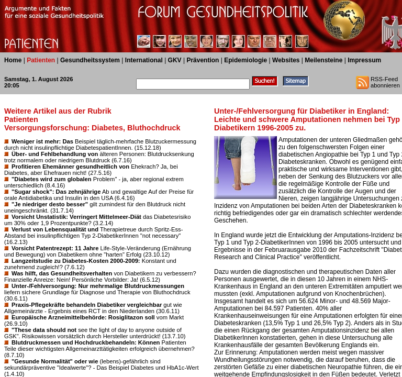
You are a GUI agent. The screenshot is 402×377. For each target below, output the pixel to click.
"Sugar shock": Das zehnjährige (56, 191)
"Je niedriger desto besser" (50, 204)
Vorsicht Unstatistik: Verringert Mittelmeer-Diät (76, 217)
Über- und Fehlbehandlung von (55, 154)
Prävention (202, 60)
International (144, 60)
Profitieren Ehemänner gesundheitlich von (70, 166)
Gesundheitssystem (90, 60)
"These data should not (44, 330)
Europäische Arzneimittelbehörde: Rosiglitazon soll (83, 317)
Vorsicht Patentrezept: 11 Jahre (55, 248)
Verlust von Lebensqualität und (55, 229)
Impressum (364, 60)
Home (12, 60)
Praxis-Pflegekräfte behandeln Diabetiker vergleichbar (87, 305)
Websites (285, 60)
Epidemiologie (245, 60)
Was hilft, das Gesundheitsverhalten (62, 273)
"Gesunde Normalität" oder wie (55, 361)
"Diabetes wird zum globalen (52, 179)
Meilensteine (323, 60)
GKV (175, 60)
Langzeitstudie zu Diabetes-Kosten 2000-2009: (76, 261)
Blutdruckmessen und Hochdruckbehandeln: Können (86, 342)
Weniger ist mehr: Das (42, 141)
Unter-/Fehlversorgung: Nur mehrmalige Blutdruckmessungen (98, 286)
